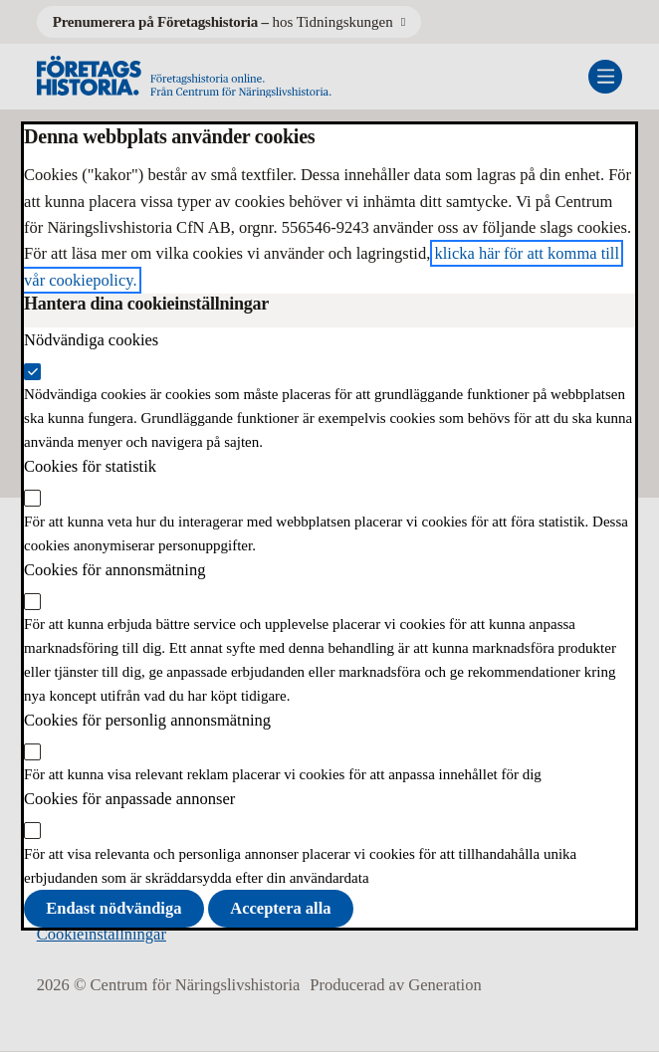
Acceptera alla (280, 908)
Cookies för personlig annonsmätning (147, 720)
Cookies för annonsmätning (114, 569)
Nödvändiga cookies (91, 339)
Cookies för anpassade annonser (129, 798)
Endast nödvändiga (113, 908)
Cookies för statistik (90, 466)
